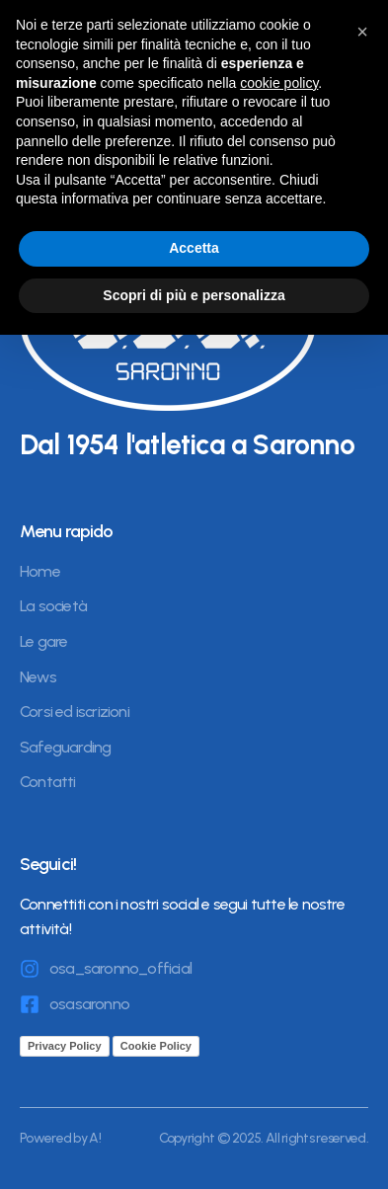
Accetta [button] (194, 248)
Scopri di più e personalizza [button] (193, 295)
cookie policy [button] (279, 83)
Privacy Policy (65, 1046)
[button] (362, 31)
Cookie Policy (156, 1046)
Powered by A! (60, 1138)
